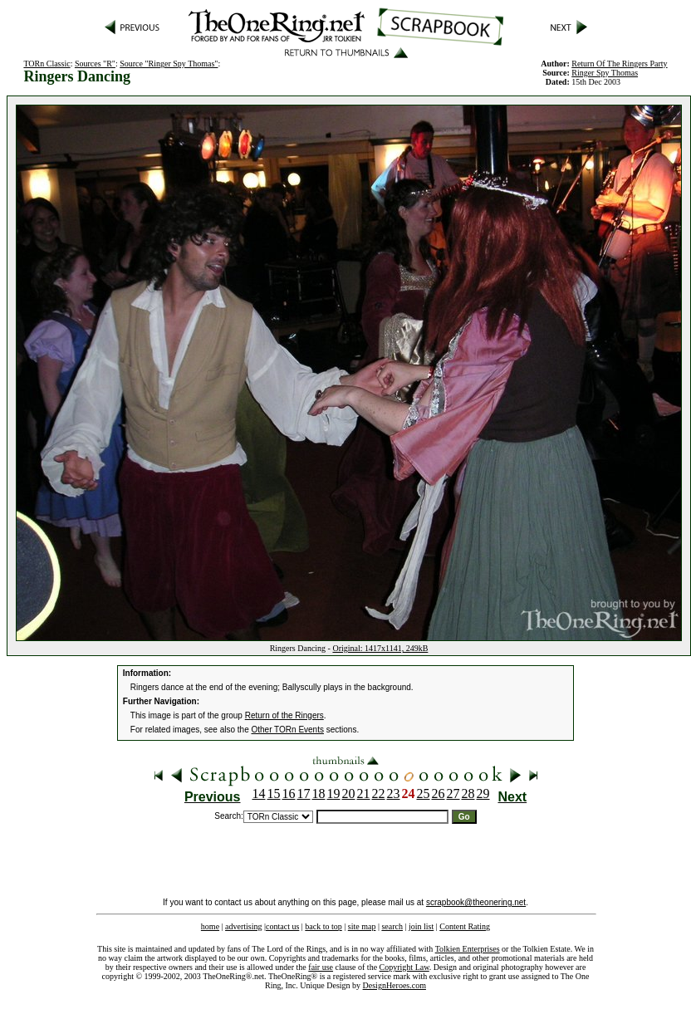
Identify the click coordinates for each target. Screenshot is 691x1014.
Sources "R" (95, 63)
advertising (243, 926)
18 (319, 793)
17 (304, 793)
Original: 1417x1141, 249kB (380, 648)
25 (423, 793)
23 (393, 793)
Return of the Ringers (284, 715)
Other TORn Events (288, 729)
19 (334, 793)
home (210, 926)
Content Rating (464, 926)
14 (259, 793)
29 (483, 793)
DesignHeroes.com (394, 985)
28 (468, 793)
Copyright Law (404, 967)
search (392, 926)
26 (438, 793)
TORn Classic (46, 63)
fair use (320, 967)
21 (363, 793)
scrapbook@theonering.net (476, 902)
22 (378, 793)
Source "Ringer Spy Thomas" (169, 63)
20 (348, 793)
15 (274, 793)
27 (453, 793)
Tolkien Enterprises (467, 948)
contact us (282, 926)
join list (421, 926)
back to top (323, 926)
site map (362, 926)
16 (289, 793)
